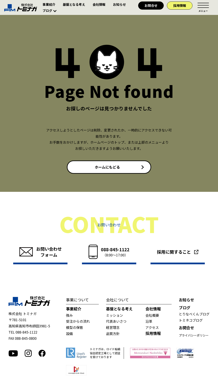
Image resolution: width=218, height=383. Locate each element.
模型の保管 (74, 328)
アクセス (152, 328)
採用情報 (179, 5)
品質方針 (113, 334)
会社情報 (99, 4)
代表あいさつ (116, 322)
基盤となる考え (74, 4)
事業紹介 (49, 4)
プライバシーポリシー (194, 336)
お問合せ (151, 5)
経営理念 (113, 328)
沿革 (148, 322)
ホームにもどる (107, 167)
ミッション (114, 315)
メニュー (203, 7)
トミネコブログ (191, 320)
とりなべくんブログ (194, 314)
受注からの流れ (78, 322)
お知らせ (119, 4)
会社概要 (152, 315)
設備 (69, 334)
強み (69, 315)
